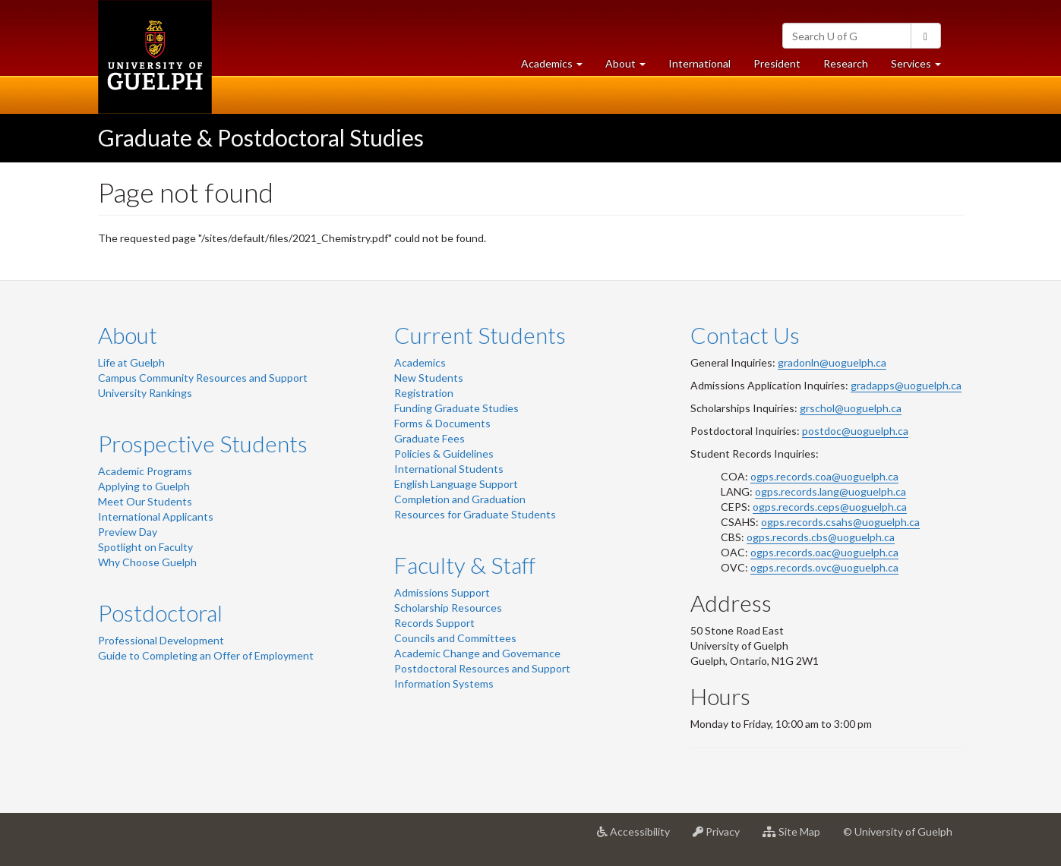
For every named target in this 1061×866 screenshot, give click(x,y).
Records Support (434, 622)
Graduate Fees (429, 438)
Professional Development (161, 640)
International (699, 63)
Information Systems (444, 683)
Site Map (797, 837)
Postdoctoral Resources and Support (482, 668)
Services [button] (921, 67)
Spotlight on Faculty (145, 546)
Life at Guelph (131, 362)
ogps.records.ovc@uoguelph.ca (824, 567)
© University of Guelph (897, 831)
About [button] (631, 67)
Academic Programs (145, 470)
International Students (449, 468)
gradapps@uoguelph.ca (906, 385)
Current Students (480, 334)
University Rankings (145, 392)
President (776, 63)
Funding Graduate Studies (456, 408)
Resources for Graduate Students (475, 514)
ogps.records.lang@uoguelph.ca (830, 491)
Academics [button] (557, 67)
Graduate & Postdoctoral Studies (261, 137)
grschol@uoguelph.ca (851, 408)
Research (851, 67)
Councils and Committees (455, 637)
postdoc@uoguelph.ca (855, 430)
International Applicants (155, 516)
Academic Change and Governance (477, 653)
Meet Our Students (145, 501)
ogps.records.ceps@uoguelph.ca (830, 506)
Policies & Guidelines (444, 453)
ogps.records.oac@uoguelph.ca (824, 552)
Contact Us (745, 334)
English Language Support (456, 483)
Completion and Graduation (460, 499)
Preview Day (127, 531)
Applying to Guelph (144, 486)
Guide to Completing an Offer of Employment (206, 655)
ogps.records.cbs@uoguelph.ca (821, 537)
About (127, 334)
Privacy (722, 837)
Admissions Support (442, 592)
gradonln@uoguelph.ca (832, 362)
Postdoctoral (160, 612)
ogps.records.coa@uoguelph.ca (824, 476)
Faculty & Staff (464, 564)
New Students (428, 377)
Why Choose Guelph (147, 562)
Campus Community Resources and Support (203, 377)
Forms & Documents (442, 423)
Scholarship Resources (448, 607)
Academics (420, 362)
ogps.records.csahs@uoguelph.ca (840, 521)
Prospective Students (203, 443)
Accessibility (639, 837)
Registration (423, 392)
